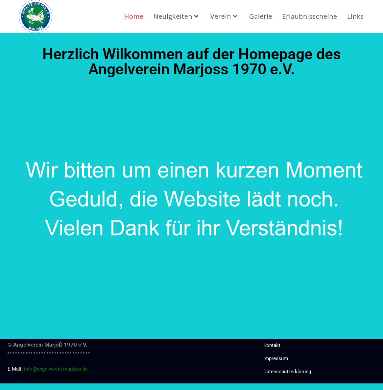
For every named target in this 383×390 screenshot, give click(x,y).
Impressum (275, 358)
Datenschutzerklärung (287, 372)
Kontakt (271, 345)
